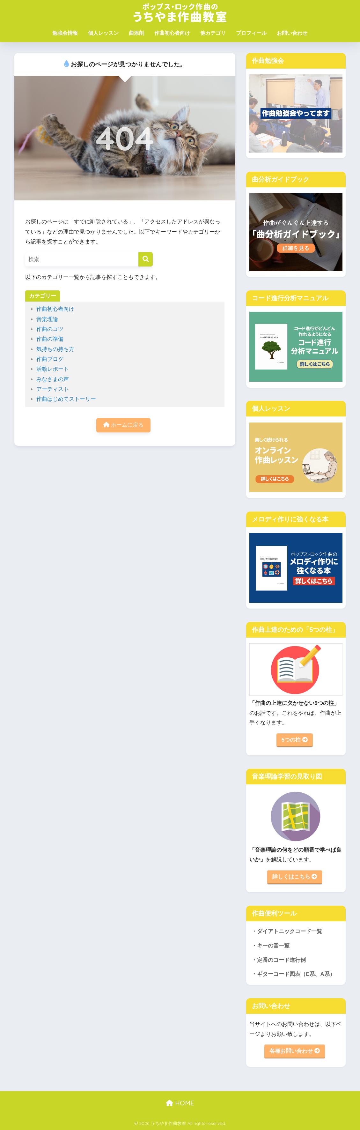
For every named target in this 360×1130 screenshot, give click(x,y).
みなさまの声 (52, 379)
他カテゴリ (213, 33)
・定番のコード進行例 (279, 960)
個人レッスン (103, 33)
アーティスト (52, 389)
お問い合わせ (292, 33)
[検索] (145, 259)
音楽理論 (47, 319)
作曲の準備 (49, 339)
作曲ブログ (49, 359)
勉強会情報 (65, 33)
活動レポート (52, 369)
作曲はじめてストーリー (66, 399)
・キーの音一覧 (271, 946)
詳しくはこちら (294, 877)
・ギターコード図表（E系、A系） (293, 974)
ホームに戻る (123, 425)
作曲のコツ (49, 329)
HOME (180, 1103)
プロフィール (251, 33)
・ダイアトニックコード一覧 (287, 931)
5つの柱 (295, 740)
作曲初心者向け (172, 33)
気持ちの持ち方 (55, 349)
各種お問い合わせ (294, 1051)
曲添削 (136, 33)
